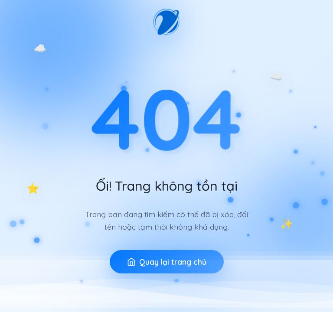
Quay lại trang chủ (166, 261)
